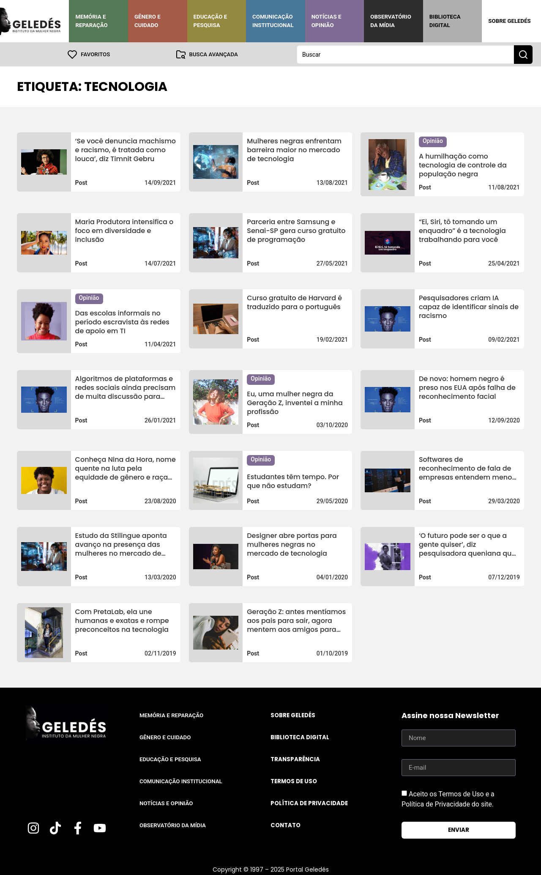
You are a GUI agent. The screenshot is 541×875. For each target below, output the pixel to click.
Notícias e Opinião (326, 21)
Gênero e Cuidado (147, 21)
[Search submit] (523, 54)
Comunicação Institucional (273, 21)
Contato (285, 825)
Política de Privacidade (309, 803)
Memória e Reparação (91, 21)
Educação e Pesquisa (210, 21)
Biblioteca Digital (445, 21)
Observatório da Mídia (390, 21)
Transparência (295, 759)
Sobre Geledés (509, 21)
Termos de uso (293, 781)
